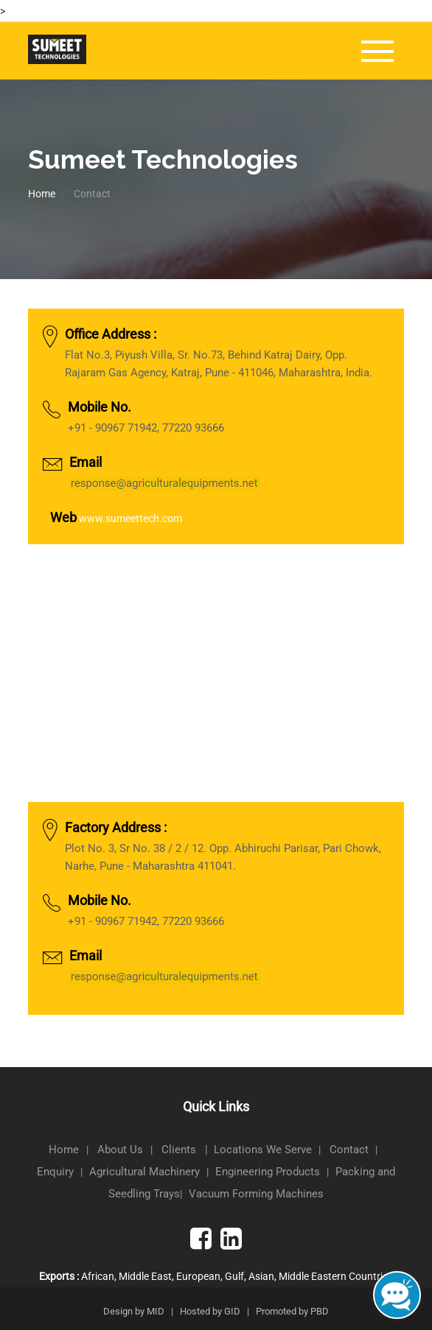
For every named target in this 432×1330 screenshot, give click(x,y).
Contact (349, 1149)
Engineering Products (267, 1171)
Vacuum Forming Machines (256, 1193)
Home (41, 194)
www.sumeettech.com (130, 518)
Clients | (187, 1149)
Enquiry (55, 1171)
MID (155, 1311)
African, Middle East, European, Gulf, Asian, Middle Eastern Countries (216, 1276)
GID (232, 1311)
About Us (121, 1149)
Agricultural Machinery (144, 1171)
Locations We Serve (263, 1149)
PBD (319, 1311)
